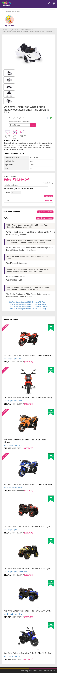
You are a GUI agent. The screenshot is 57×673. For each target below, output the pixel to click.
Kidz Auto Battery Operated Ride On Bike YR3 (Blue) (27, 309)
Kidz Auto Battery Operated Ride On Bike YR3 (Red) (26, 302)
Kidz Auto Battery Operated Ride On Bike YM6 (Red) (27, 304)
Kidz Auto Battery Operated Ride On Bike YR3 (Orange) (28, 306)
